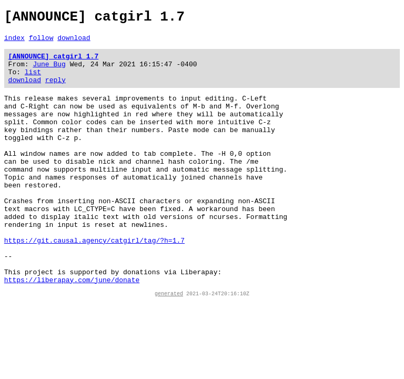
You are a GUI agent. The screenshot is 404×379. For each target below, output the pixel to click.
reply (55, 90)
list (33, 81)
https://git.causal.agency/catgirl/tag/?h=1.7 (94, 281)
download (73, 42)
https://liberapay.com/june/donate (71, 328)
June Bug (49, 71)
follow (41, 42)
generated (169, 343)
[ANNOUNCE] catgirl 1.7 (53, 62)
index (14, 42)
